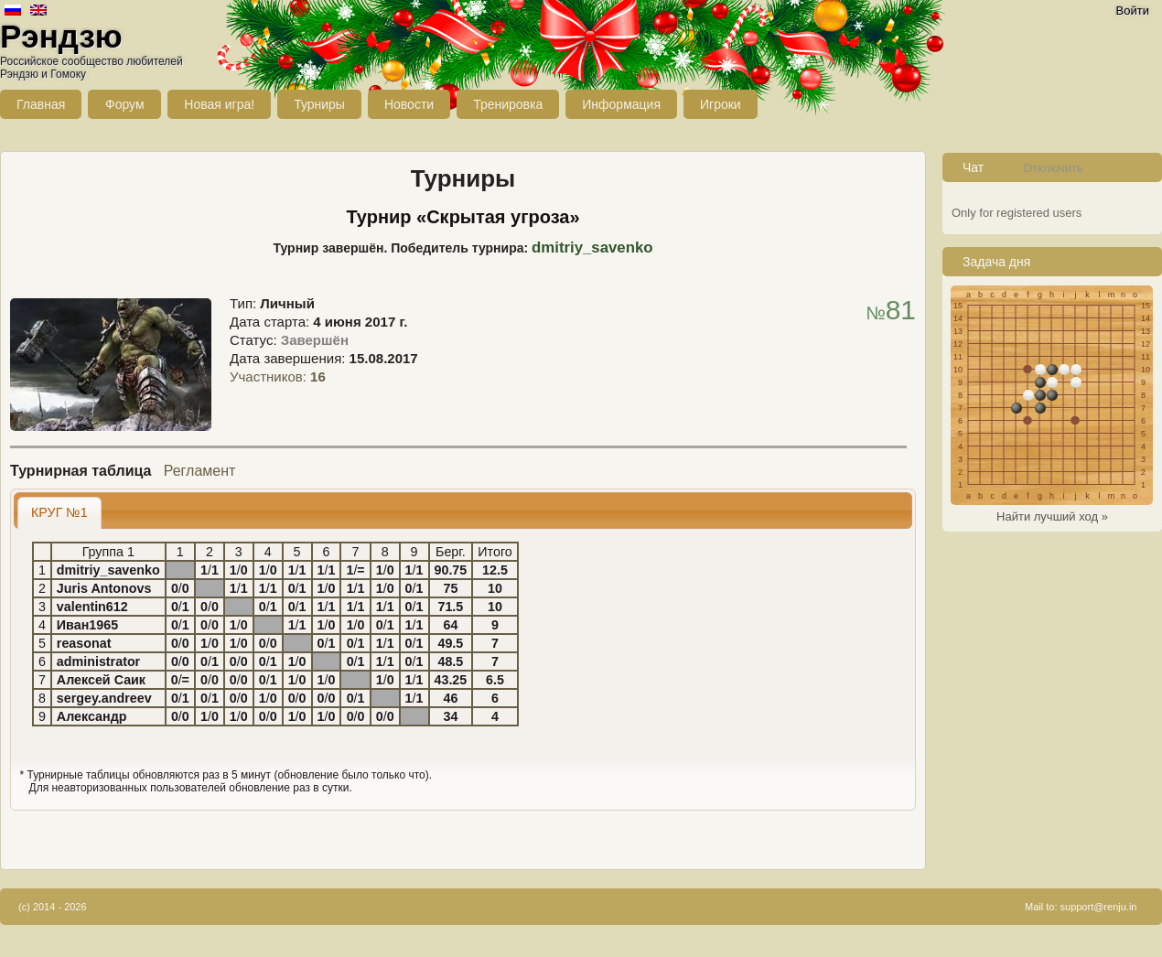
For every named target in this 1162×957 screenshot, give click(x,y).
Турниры (319, 104)
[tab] (59, 513)
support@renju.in (1098, 906)
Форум (125, 104)
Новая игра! (219, 104)
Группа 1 (108, 551)
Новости (409, 104)
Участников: (278, 376)
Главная (40, 104)
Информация (621, 104)
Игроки (720, 104)
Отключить (1053, 168)
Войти (1132, 10)
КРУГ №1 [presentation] (59, 512)
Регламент (200, 470)
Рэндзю (61, 36)
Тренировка (508, 104)
